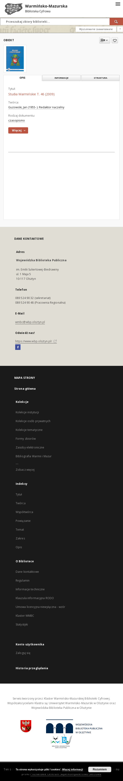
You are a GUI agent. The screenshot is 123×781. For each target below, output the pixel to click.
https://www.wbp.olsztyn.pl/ (36, 341)
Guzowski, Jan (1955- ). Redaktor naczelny (36, 107)
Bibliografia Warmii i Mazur (34, 456)
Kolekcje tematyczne (29, 430)
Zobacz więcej (25, 470)
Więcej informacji (72, 769)
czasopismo (16, 120)
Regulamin (22, 580)
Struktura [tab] (100, 77)
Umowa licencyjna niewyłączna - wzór (40, 607)
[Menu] (118, 3)
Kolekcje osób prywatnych (33, 421)
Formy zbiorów (26, 439)
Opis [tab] (22, 77)
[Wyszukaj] (116, 21)
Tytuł (19, 494)
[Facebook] (17, 347)
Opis (19, 547)
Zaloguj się (23, 653)
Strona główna (25, 389)
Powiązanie (23, 521)
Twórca (21, 503)
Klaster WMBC (25, 616)
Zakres (20, 538)
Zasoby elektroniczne (30, 447)
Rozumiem (100, 769)
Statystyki (22, 624)
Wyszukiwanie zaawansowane (96, 29)
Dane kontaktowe (27, 572)
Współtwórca (24, 512)
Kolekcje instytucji (27, 412)
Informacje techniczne (30, 589)
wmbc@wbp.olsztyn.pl (30, 322)
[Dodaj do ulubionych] (115, 40)
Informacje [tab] (61, 77)
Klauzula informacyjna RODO (35, 598)
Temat (20, 530)
